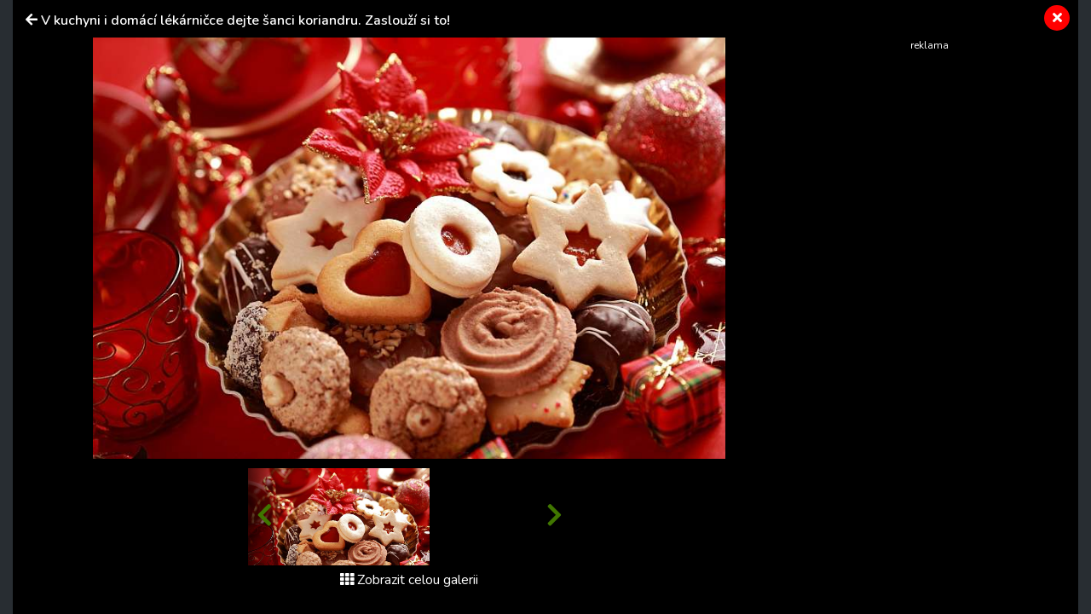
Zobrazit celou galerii (409, 580)
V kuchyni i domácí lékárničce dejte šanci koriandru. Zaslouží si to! (245, 20)
